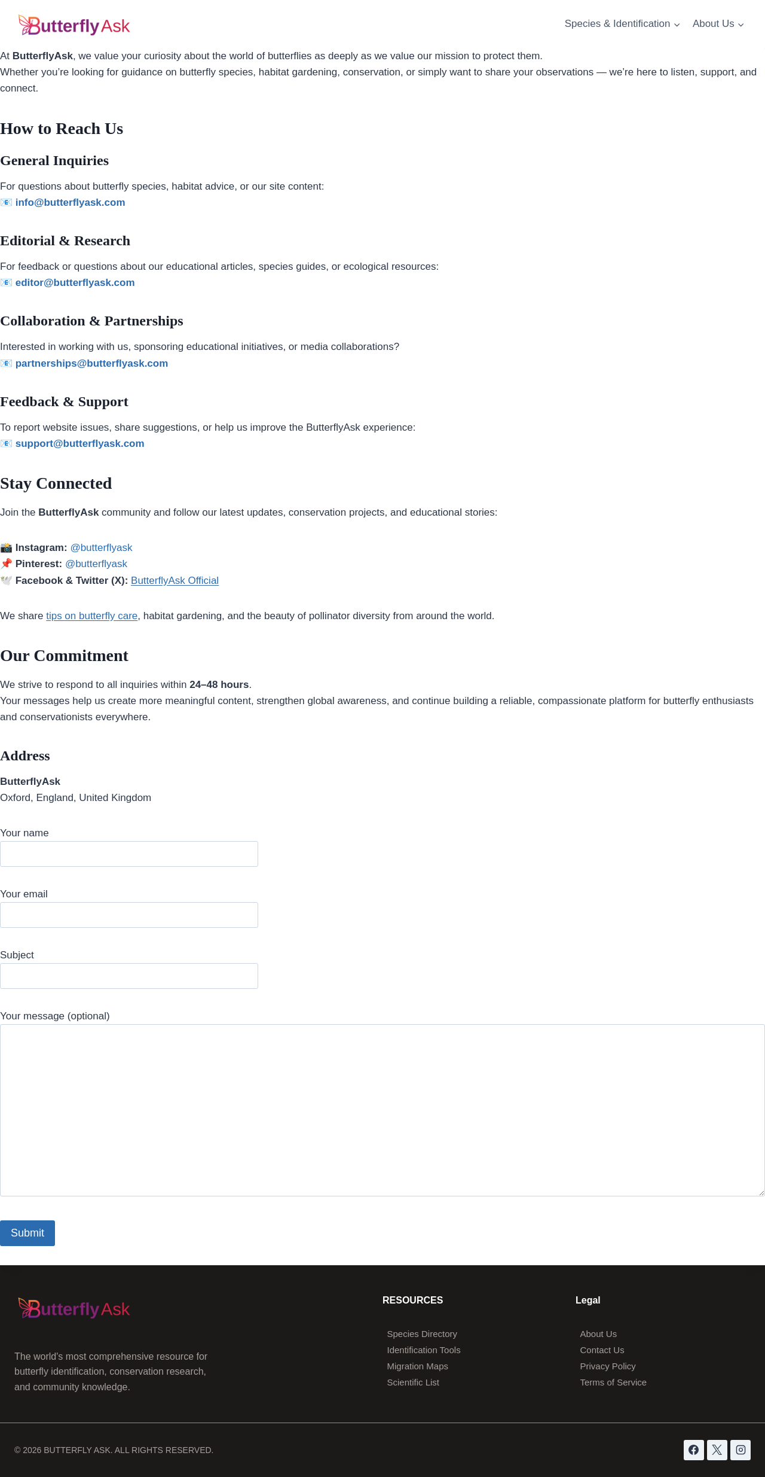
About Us (598, 1334)
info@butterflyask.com (71, 202)
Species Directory (422, 1334)
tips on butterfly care (91, 616)
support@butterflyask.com (80, 443)
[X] (717, 1450)
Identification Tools (424, 1350)
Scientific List (413, 1382)
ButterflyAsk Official (175, 580)
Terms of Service (613, 1382)
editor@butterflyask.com (75, 282)
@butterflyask (101, 547)
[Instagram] (740, 1450)
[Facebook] (694, 1450)
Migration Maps (418, 1366)
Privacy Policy (608, 1366)
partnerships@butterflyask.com (92, 363)
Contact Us (602, 1350)
